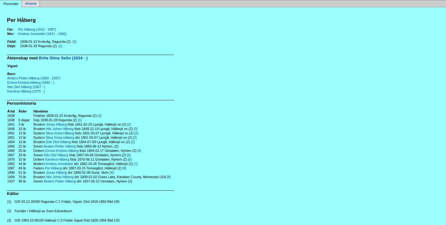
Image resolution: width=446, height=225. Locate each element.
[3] (136, 129)
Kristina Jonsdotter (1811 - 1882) (42, 34)
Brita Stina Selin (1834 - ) (63, 58)
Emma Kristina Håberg (62, 150)
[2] (129, 124)
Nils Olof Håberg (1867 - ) (26, 87)
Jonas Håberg (56, 124)
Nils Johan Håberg (60, 129)
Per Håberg (53, 168)
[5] (129, 155)
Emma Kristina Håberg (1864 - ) (30, 82)
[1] (74, 41)
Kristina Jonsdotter (59, 164)
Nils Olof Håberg (56, 155)
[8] (124, 168)
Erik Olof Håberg (58, 142)
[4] (139, 150)
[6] (130, 159)
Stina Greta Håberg (60, 133)
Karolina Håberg (57, 159)
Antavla (30, 4)
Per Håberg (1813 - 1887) (37, 29)
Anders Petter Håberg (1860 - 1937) (33, 78)
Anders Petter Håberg (60, 146)
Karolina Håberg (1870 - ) (26, 91)
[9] (169, 177)
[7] (136, 164)
